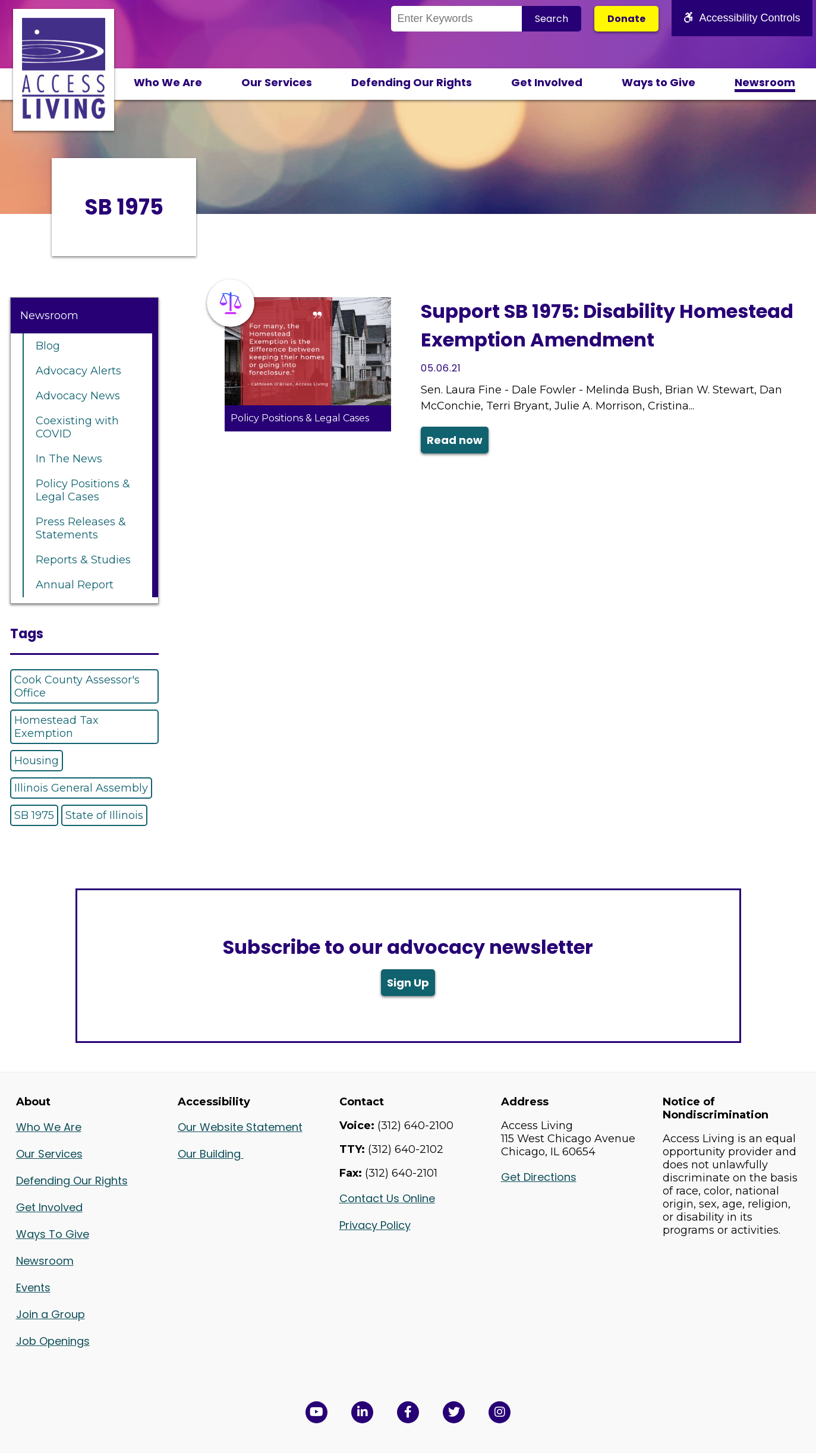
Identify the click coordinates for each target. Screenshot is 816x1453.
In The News (69, 458)
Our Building (211, 1153)
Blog (48, 345)
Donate (626, 19)
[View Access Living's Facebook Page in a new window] (408, 1412)
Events (33, 1287)
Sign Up (408, 982)
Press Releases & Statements (81, 528)
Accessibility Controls (741, 18)
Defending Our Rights (411, 82)
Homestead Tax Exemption (56, 727)
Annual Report (75, 584)
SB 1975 (34, 815)
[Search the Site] (456, 18)
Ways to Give (658, 82)
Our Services (276, 82)
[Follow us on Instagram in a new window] (500, 1412)
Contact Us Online (387, 1198)
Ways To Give (52, 1234)
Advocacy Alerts (78, 370)
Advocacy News (78, 395)
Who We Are (168, 82)
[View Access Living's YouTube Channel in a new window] (316, 1412)
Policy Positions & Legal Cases (83, 490)
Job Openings (53, 1341)
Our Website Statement (240, 1127)
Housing (36, 760)
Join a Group (50, 1314)
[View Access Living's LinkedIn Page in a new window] (362, 1412)
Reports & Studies (83, 559)
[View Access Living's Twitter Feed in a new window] (454, 1412)
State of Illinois (104, 815)
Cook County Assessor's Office (77, 686)
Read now (455, 440)
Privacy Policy (375, 1225)
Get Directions (538, 1177)
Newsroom (765, 82)
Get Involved (546, 82)
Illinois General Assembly (81, 788)
